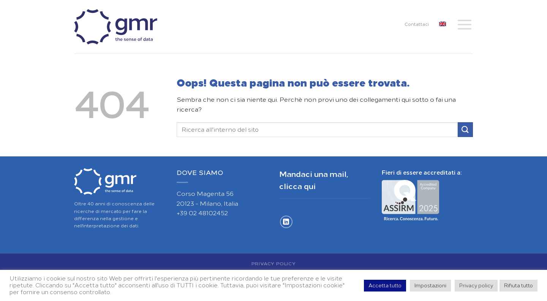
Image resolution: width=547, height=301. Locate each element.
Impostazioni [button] (430, 285)
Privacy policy (476, 285)
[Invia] (465, 129)
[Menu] (464, 24)
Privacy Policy (273, 263)
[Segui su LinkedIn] (286, 222)
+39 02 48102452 (202, 213)
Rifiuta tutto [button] (518, 285)
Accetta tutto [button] (385, 285)
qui (310, 186)
